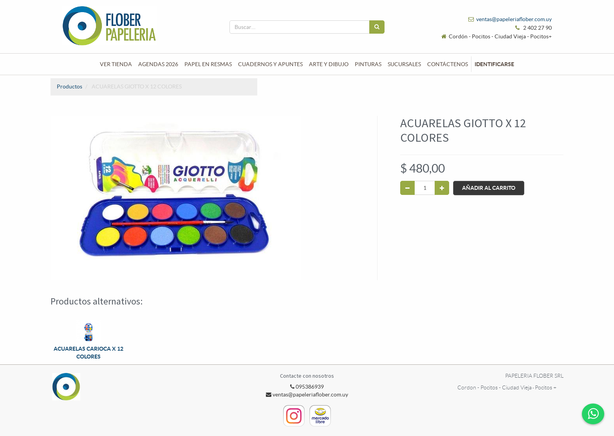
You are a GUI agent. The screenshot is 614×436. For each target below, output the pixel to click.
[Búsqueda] (377, 27)
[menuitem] (116, 64)
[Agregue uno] (442, 188)
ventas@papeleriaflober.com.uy (514, 19)
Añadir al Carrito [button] (488, 188)
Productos (69, 86)
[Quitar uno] (407, 188)
